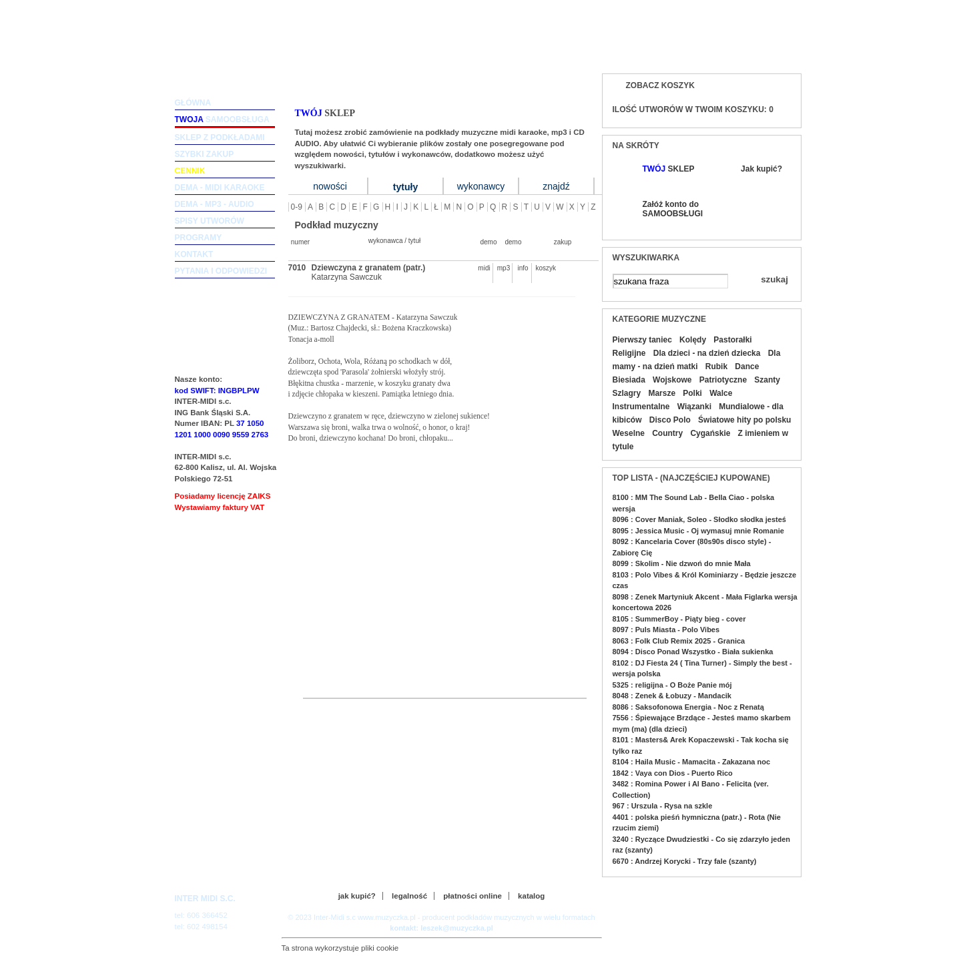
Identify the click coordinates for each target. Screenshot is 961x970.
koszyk (542, 268)
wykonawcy (481, 186)
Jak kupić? (761, 169)
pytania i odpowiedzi (221, 271)
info (522, 268)
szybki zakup (204, 154)
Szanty (767, 380)
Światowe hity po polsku (744, 420)
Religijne (629, 353)
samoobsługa (222, 119)
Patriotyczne (723, 380)
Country (667, 433)
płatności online (472, 896)
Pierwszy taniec (642, 339)
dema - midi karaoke (220, 187)
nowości (330, 186)
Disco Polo (670, 420)
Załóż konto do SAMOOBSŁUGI (672, 209)
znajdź (556, 186)
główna (193, 102)
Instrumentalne (641, 406)
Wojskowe (672, 380)
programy (198, 237)
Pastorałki (732, 339)
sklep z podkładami (220, 137)
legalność (409, 896)
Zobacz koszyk (660, 85)
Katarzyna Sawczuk (347, 277)
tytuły (405, 187)
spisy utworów (209, 221)
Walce (720, 393)
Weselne (629, 433)
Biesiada (629, 380)
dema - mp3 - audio (214, 204)
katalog (531, 896)
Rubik (716, 366)
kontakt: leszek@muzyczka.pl (441, 928)
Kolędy (692, 339)
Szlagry (627, 393)
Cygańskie (710, 433)
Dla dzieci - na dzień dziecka (707, 353)
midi (484, 268)
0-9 (296, 207)
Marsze (661, 393)
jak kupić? (357, 896)
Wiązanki (694, 406)
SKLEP (669, 169)
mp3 (503, 268)
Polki (692, 393)
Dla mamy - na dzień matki (697, 359)
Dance (747, 366)
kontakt (194, 254)
